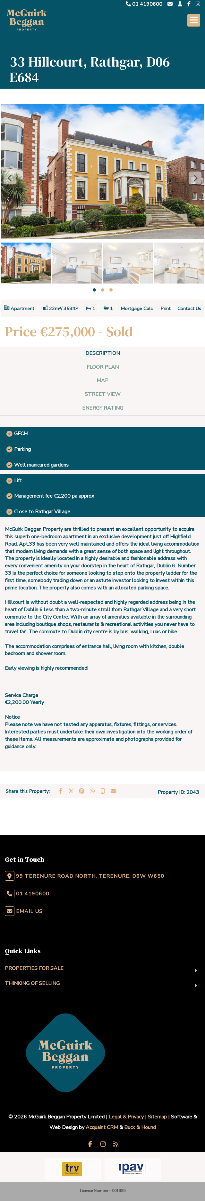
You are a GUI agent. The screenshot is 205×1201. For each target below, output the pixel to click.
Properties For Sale (34, 968)
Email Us (29, 911)
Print (166, 308)
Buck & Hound (140, 1127)
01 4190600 (144, 4)
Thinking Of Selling (32, 983)
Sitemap (157, 1116)
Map (102, 380)
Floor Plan (103, 367)
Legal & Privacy (126, 1116)
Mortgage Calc (137, 308)
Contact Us (189, 308)
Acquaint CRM (102, 1127)
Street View (103, 394)
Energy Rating (102, 408)
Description (102, 353)
